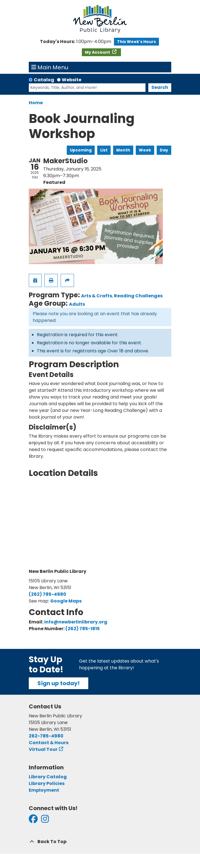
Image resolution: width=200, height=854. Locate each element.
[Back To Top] (100, 841)
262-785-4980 (46, 736)
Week (145, 150)
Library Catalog (48, 777)
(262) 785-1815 (82, 628)
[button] (75, 41)
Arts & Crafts (96, 296)
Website (71, 80)
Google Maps (66, 601)
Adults (77, 304)
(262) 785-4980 (47, 594)
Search (159, 87)
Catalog (44, 80)
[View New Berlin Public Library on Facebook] (33, 820)
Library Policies (47, 783)
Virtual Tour (43, 749)
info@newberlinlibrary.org (75, 622)
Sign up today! (58, 683)
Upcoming (81, 150)
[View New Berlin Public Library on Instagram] (45, 820)
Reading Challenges (138, 296)
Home (36, 102)
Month (123, 150)
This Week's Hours (136, 41)
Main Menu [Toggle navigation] (49, 67)
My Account (98, 52)
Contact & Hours (48, 742)
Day (164, 150)
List (104, 150)
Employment (44, 790)
